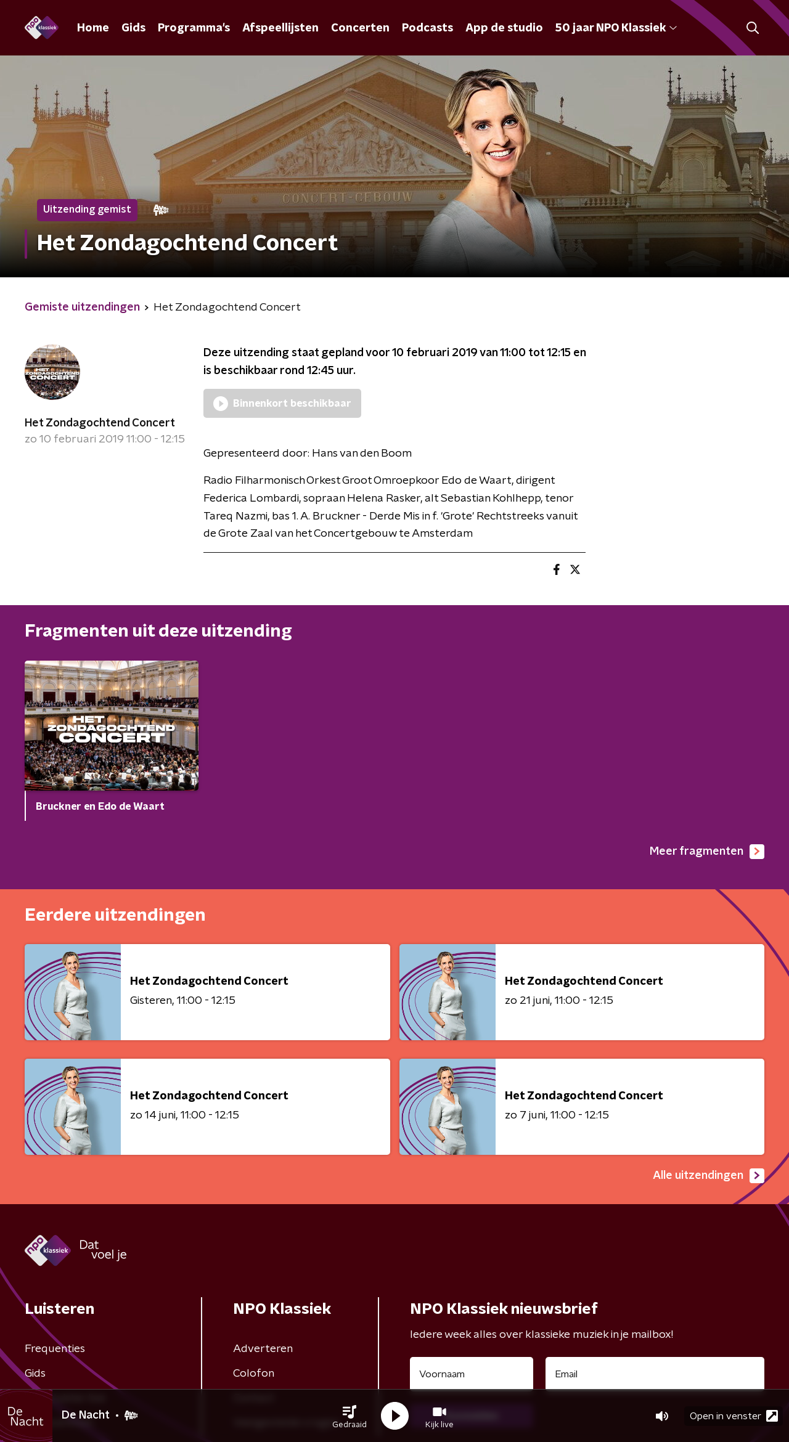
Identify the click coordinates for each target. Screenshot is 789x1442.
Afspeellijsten (280, 28)
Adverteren (263, 1348)
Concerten (360, 28)
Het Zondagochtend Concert (100, 423)
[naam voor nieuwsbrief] (471, 1374)
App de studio (504, 28)
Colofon (253, 1373)
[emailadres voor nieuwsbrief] (655, 1374)
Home (93, 28)
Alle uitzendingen (708, 1175)
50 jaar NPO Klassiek (616, 28)
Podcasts (427, 28)
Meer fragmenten (707, 851)
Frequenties (55, 1348)
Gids (133, 28)
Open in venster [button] (734, 1416)
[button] (349, 1416)
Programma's (194, 28)
